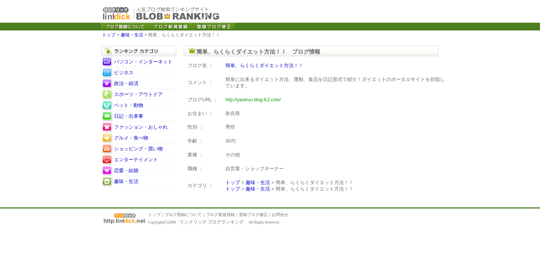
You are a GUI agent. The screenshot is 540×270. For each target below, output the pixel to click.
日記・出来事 (128, 116)
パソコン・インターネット (143, 61)
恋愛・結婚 (126, 170)
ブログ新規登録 (220, 214)
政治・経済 (126, 83)
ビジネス (124, 72)
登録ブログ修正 (253, 214)
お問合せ (280, 214)
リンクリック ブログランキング (212, 222)
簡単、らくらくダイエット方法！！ (264, 65)
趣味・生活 (132, 35)
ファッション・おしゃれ (141, 127)
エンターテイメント (136, 159)
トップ (109, 35)
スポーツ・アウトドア (138, 94)
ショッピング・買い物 (138, 149)
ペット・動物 (128, 105)
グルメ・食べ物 (131, 138)
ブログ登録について (183, 214)
